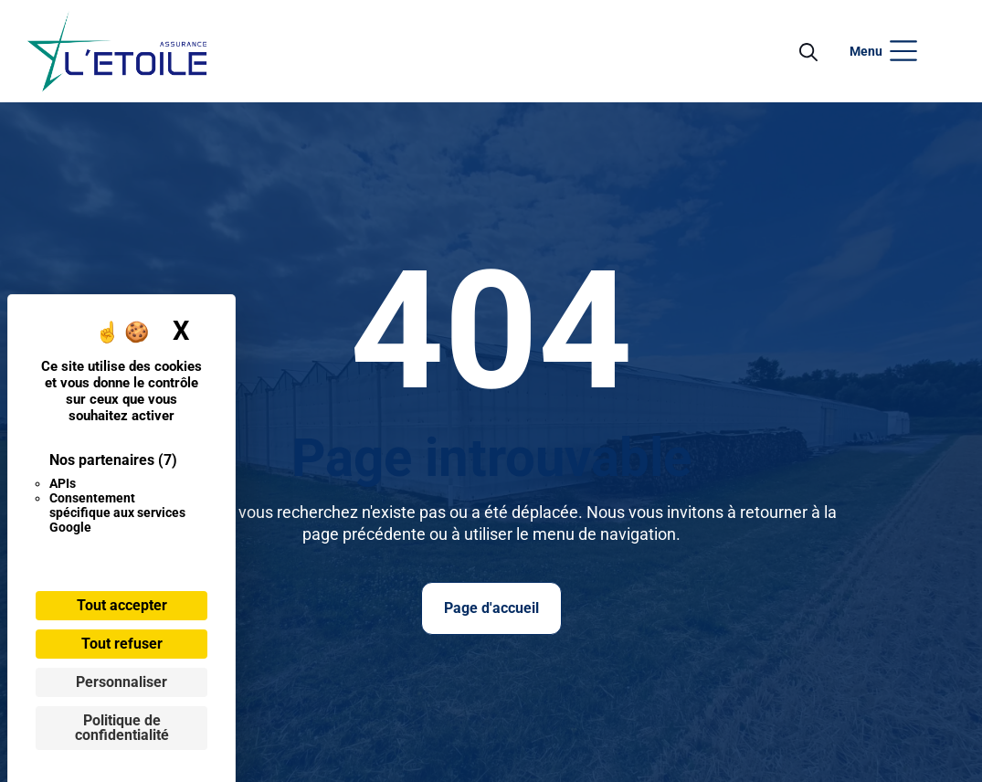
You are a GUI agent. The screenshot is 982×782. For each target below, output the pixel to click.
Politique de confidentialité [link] (122, 728)
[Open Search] (808, 51)
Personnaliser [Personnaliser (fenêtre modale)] (121, 682)
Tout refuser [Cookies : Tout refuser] (122, 643)
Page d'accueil (491, 608)
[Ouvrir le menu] (117, 51)
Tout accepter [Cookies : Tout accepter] (122, 605)
